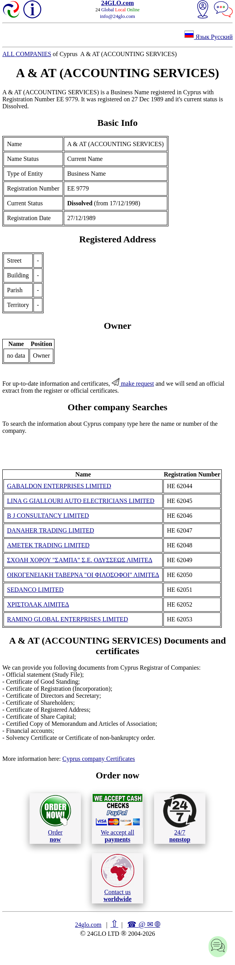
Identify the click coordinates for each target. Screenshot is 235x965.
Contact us (117, 878)
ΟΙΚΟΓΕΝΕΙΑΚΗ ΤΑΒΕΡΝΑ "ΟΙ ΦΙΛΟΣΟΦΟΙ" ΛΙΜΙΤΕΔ (83, 575)
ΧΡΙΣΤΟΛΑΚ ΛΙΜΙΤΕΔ (38, 604)
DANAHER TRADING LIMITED (50, 530)
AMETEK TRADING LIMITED (48, 545)
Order (55, 818)
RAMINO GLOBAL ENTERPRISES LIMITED (67, 619)
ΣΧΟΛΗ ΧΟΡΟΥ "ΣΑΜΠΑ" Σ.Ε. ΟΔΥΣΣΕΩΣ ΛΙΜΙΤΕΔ (79, 560)
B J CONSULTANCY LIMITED (48, 515)
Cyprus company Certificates (98, 758)
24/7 (180, 818)
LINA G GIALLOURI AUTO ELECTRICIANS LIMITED (80, 500)
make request (133, 383)
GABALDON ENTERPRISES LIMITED (59, 486)
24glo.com (88, 924)
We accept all (117, 818)
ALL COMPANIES (26, 54)
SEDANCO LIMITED (35, 589)
